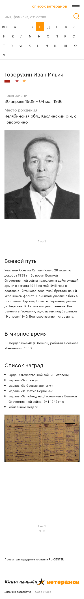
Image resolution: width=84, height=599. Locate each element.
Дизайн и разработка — (27, 591)
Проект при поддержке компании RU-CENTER (34, 559)
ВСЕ (5, 26)
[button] (40, 531)
